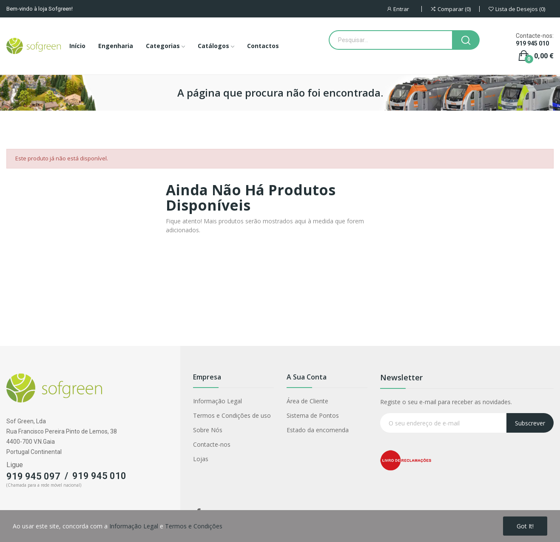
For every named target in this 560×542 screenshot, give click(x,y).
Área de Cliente (307, 401)
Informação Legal (217, 401)
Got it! (525, 526)
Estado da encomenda (318, 430)
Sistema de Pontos (313, 415)
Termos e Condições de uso (232, 415)
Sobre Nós (207, 430)
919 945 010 (532, 43)
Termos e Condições (193, 526)
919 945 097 (33, 476)
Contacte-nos (211, 444)
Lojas (200, 459)
